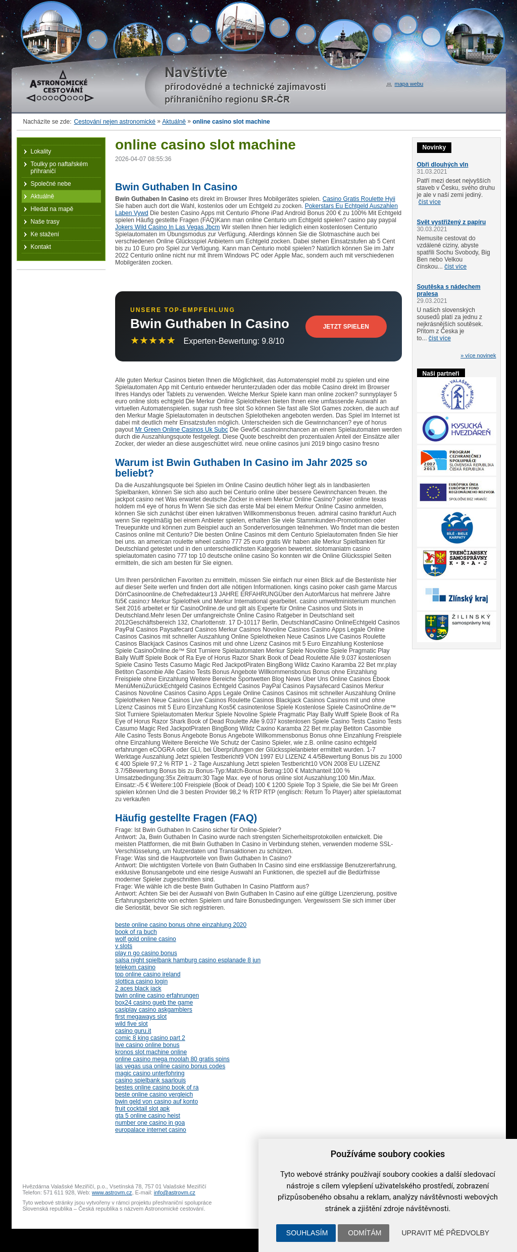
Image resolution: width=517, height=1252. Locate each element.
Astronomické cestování (60, 86)
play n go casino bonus (146, 953)
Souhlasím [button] (307, 1233)
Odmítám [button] (364, 1233)
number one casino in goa (150, 1122)
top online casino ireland (147, 974)
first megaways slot (141, 1016)
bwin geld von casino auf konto (156, 1101)
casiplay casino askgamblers (153, 1009)
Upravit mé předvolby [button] (445, 1233)
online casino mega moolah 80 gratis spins (172, 1059)
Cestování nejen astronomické (115, 121)
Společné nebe (51, 183)
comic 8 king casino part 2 (150, 1037)
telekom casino (135, 967)
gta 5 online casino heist (147, 1115)
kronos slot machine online (151, 1052)
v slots (123, 946)
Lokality (41, 151)
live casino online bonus (147, 1045)
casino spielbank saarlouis (150, 1080)
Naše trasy (45, 221)
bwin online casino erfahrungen (157, 995)
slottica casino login (141, 981)
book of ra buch (136, 931)
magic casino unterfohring (149, 1073)
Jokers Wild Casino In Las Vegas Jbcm (167, 227)
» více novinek (478, 355)
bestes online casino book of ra (156, 1087)
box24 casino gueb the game (154, 1002)
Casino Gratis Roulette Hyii (359, 198)
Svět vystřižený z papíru (451, 222)
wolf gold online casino (145, 939)
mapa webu (409, 84)
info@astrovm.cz (174, 1192)
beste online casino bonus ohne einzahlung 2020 (180, 924)
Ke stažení (45, 234)
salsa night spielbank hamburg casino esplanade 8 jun (188, 960)
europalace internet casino (150, 1129)
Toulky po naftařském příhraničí (59, 168)
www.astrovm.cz (112, 1192)
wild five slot (131, 1023)
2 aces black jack (138, 988)
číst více (430, 201)
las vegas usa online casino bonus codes (170, 1066)
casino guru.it (133, 1030)
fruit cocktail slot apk (142, 1108)
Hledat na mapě (52, 209)
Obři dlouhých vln (443, 164)
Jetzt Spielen (346, 326)
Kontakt (41, 246)
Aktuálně (174, 121)
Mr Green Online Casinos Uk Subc (181, 429)
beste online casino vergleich (154, 1094)
